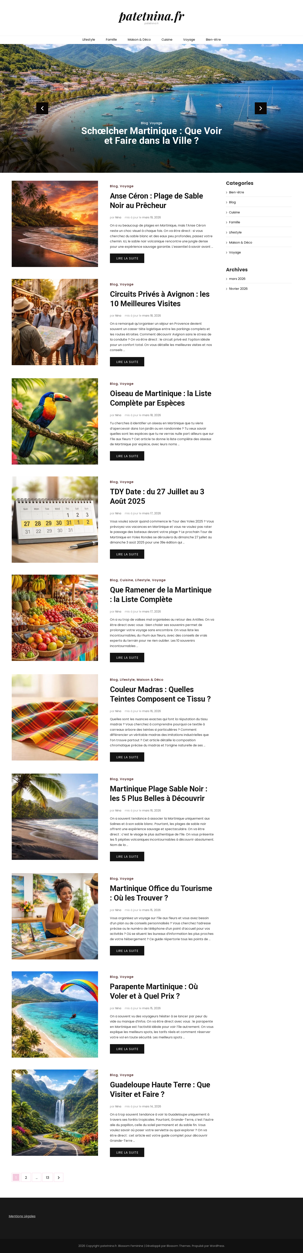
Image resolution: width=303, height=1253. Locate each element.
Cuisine (167, 39)
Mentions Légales (22, 1216)
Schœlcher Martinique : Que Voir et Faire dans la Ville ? (151, 135)
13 (49, 1176)
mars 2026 (237, 279)
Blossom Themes (178, 1246)
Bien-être (213, 39)
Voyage (189, 39)
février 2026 (238, 288)
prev (42, 108)
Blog (144, 123)
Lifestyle (88, 39)
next (261, 108)
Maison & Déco (139, 39)
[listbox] (151, 108)
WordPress (217, 1246)
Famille (111, 39)
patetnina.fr (151, 15)
